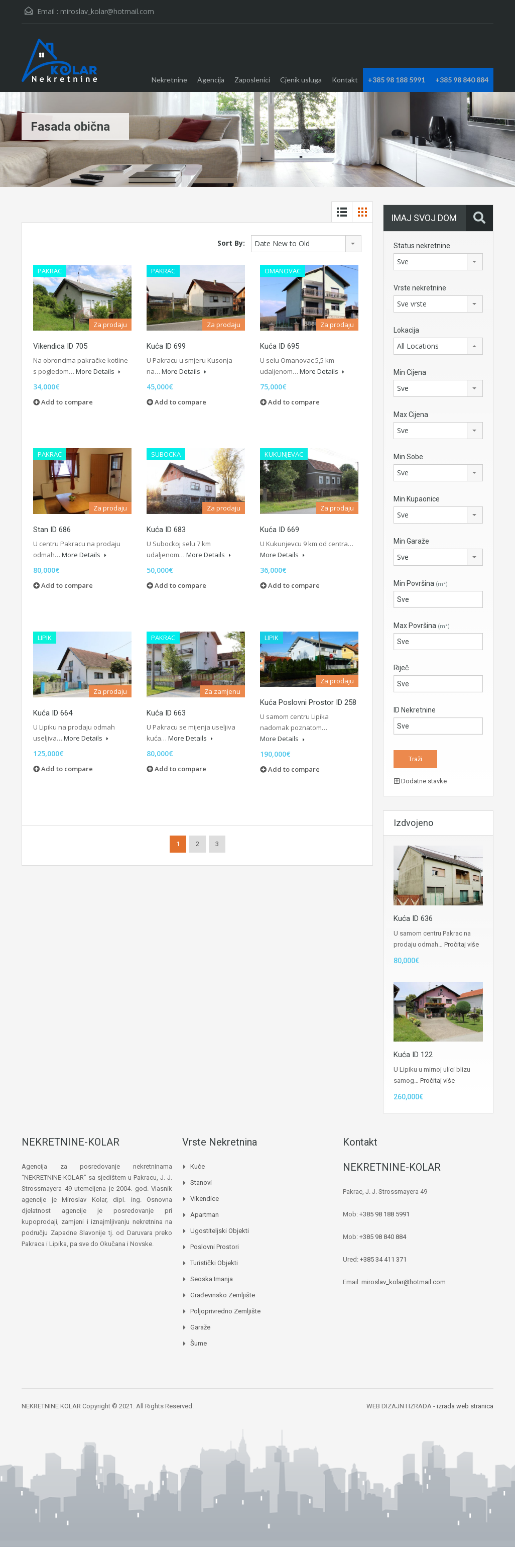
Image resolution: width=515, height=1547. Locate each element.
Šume (198, 1343)
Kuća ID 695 (279, 346)
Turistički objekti (214, 1263)
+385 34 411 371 (383, 1259)
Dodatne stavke (420, 781)
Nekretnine (169, 79)
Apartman (204, 1214)
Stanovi (201, 1182)
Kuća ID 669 (279, 529)
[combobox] (306, 243)
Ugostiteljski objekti (219, 1230)
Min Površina (421, 583)
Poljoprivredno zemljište (225, 1311)
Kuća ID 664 (52, 712)
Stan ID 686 (52, 529)
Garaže (200, 1327)
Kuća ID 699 (166, 346)
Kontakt (345, 79)
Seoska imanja (211, 1279)
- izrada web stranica (463, 1406)
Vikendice (204, 1198)
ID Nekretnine (415, 710)
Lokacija (406, 330)
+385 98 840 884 (461, 79)
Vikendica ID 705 (60, 346)
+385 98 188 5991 (396, 79)
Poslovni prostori (214, 1247)
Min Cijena (410, 372)
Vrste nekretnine (420, 288)
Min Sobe (408, 457)
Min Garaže (411, 541)
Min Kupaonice (417, 499)
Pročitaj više (461, 944)
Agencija (210, 79)
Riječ (401, 668)
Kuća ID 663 (166, 712)
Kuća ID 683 (166, 529)
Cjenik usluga (301, 79)
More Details (98, 371)
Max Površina (422, 626)
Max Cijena (411, 414)
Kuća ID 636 (413, 918)
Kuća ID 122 (413, 1054)
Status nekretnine (422, 246)
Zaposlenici (252, 79)
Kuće (197, 1166)
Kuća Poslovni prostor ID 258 (308, 702)
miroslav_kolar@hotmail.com (107, 11)
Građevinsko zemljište (222, 1295)
